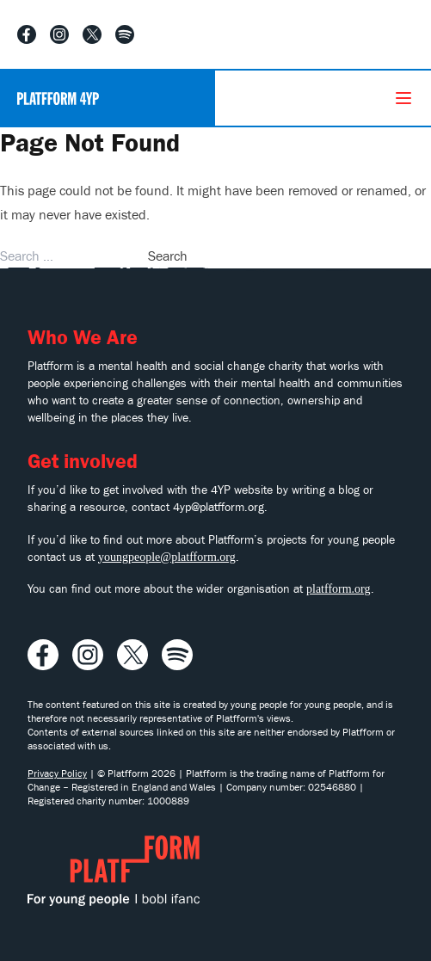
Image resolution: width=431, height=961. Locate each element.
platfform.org (338, 588)
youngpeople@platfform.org (167, 557)
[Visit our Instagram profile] (59, 34)
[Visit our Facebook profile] (26, 34)
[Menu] (403, 98)
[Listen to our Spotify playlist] (124, 34)
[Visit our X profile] (92, 34)
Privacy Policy (57, 773)
